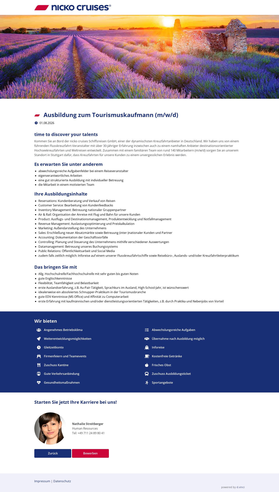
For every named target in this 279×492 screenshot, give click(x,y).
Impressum (42, 481)
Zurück (53, 453)
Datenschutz (62, 481)
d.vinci (241, 487)
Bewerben (90, 453)
